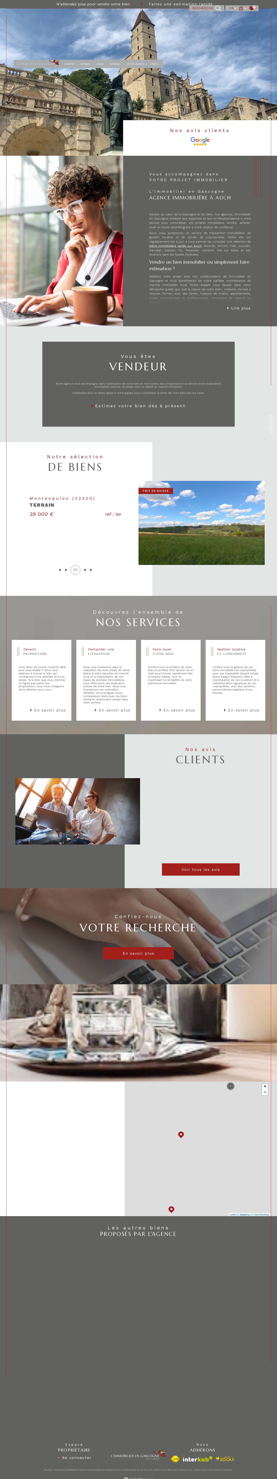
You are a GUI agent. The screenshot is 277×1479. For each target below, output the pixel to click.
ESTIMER (85, 15)
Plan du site (145, 1470)
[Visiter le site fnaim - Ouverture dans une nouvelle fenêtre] (175, 1458)
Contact (271, 425)
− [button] (265, 1092)
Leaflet (233, 1214)
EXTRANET (115, 15)
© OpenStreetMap (260, 1214)
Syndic (154, 15)
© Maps (244, 1214)
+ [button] (265, 1087)
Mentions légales (165, 1470)
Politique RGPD (211, 1470)
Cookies (227, 1470)
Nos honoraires (125, 1470)
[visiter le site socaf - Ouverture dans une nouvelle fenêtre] (225, 1459)
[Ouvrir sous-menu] (146, 15)
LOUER (100, 15)
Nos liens (193, 1470)
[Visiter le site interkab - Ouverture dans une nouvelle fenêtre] (198, 1459)
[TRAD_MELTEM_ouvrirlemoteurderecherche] (206, 15)
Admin (182, 1470)
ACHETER (69, 15)
